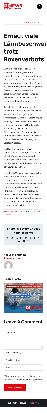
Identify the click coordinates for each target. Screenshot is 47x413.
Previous (30, 22)
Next (39, 22)
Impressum (34, 402)
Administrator (11, 211)
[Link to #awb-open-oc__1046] (39, 6)
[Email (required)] (23, 360)
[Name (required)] (23, 352)
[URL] (23, 367)
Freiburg (34, 211)
